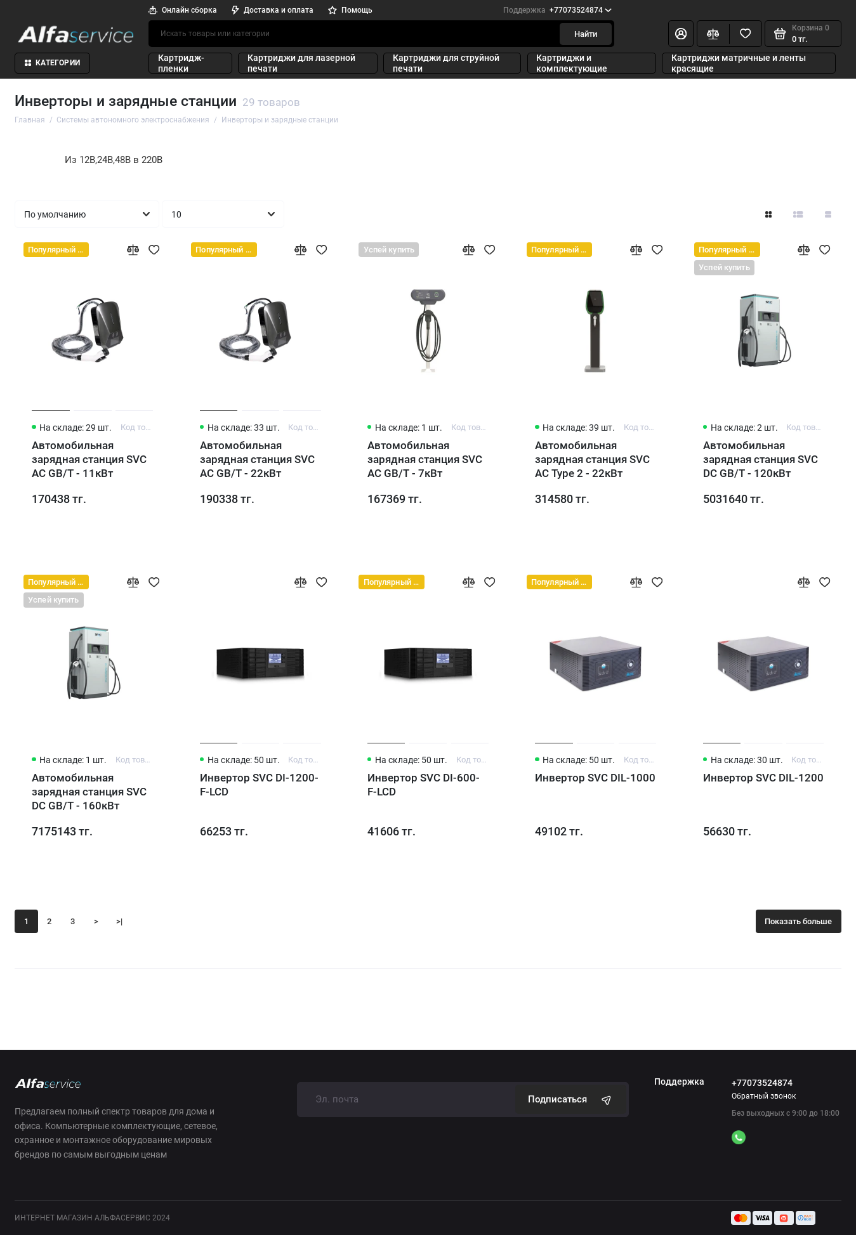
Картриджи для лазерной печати (301, 63)
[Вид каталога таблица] (828, 213)
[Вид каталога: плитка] (768, 213)
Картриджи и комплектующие (571, 63)
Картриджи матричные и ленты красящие (738, 63)
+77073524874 (557, 10)
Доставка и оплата (272, 10)
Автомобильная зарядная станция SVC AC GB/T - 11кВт (89, 460)
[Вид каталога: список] (798, 213)
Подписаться (571, 1099)
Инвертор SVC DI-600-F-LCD (423, 785)
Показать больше (798, 921)
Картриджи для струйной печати (446, 63)
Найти (585, 34)
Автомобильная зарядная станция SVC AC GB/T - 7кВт (424, 460)
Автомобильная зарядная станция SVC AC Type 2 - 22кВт (592, 460)
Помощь (350, 10)
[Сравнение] (713, 33)
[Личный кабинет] (681, 33)
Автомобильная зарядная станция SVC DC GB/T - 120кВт (760, 460)
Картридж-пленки (181, 63)
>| (119, 921)
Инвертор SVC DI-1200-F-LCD (259, 785)
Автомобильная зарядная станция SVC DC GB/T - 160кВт (89, 792)
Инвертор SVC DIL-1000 (595, 778)
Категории (53, 62)
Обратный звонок (764, 1096)
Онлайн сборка (182, 10)
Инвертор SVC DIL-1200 (763, 778)
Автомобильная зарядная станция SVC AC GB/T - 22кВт (257, 460)
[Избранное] (745, 33)
